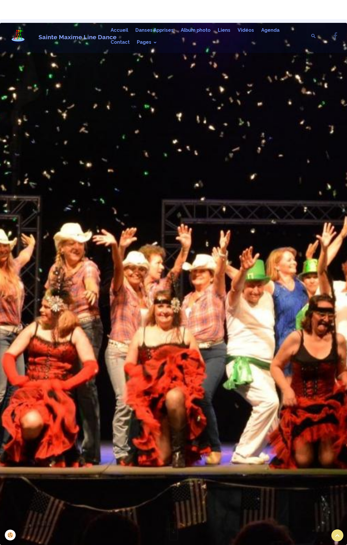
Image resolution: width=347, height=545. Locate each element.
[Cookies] (10, 535)
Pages (145, 42)
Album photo (196, 30)
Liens (224, 30)
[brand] (54, 36)
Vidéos (246, 30)
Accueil (119, 30)
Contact (120, 42)
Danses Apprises (154, 30)
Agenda (270, 30)
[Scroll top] (337, 535)
